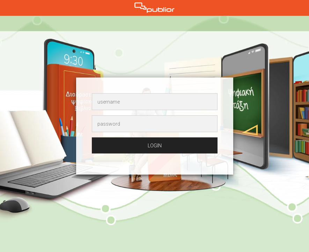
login (155, 145)
